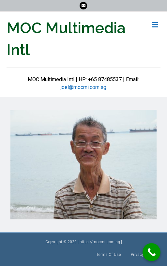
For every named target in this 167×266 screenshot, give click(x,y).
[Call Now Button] (151, 252)
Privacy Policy (143, 254)
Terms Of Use (108, 254)
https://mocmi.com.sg (100, 242)
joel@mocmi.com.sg (83, 87)
